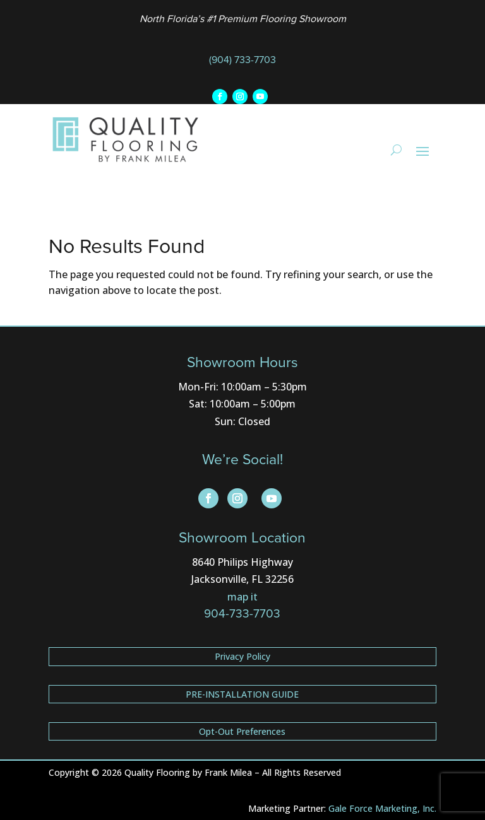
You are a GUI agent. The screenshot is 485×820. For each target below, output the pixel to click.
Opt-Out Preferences (242, 731)
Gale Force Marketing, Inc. (382, 808)
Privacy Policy (242, 656)
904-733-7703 (242, 613)
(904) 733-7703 (242, 59)
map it (242, 597)
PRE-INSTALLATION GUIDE (242, 694)
